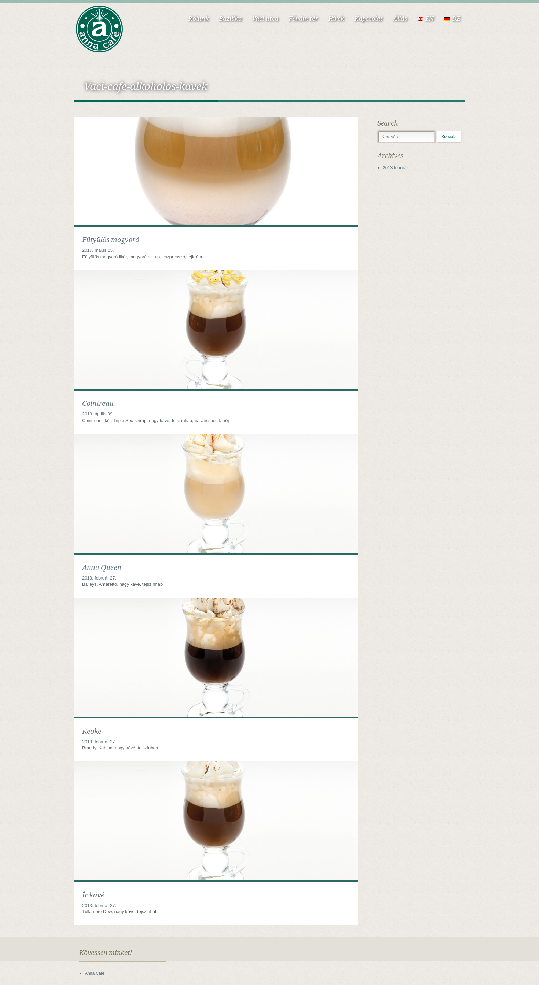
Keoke (91, 731)
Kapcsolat (368, 18)
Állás (400, 18)
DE (452, 18)
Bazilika (230, 18)
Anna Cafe (94, 973)
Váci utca (265, 18)
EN (425, 18)
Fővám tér (303, 18)
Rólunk (198, 18)
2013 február (395, 167)
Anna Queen (101, 567)
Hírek (336, 18)
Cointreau (98, 403)
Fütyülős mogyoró (110, 240)
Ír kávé (93, 895)
